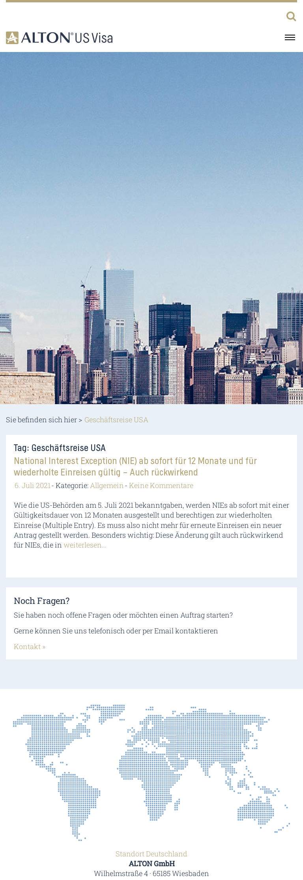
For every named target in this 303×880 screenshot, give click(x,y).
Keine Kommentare (161, 485)
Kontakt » (29, 646)
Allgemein (107, 485)
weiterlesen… (85, 545)
